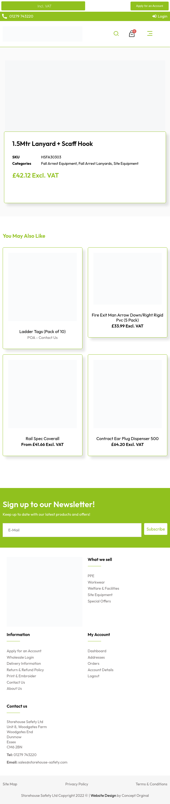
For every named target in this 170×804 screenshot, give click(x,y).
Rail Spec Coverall (42, 438)
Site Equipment (126, 163)
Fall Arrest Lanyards (95, 163)
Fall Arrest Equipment (59, 163)
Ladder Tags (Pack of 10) (42, 331)
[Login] (159, 16)
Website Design (103, 795)
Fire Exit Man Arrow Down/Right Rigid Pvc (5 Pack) (127, 317)
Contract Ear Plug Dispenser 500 (127, 438)
